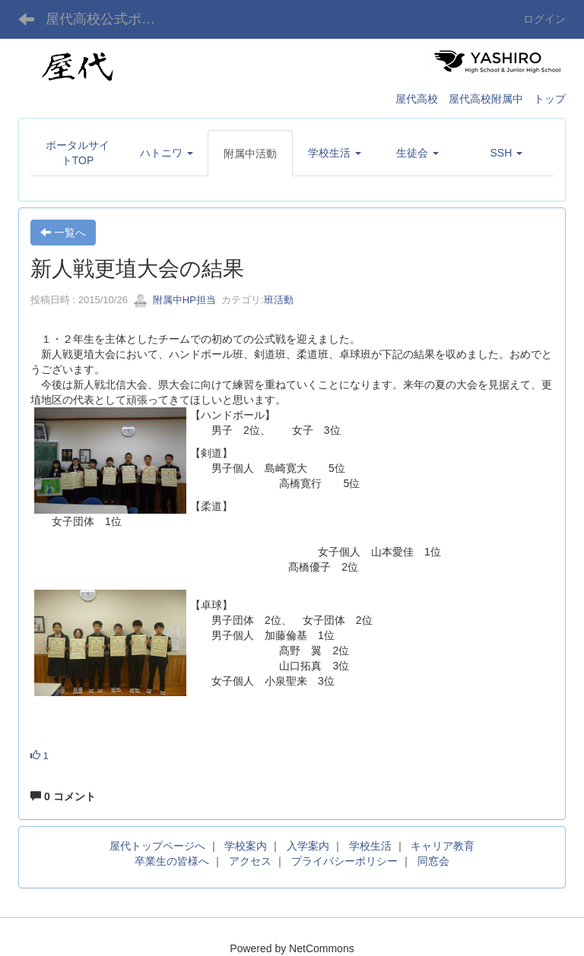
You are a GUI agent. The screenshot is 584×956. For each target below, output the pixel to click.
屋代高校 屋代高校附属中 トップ (480, 99)
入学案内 (308, 846)
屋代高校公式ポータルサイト (110, 19)
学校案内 (245, 846)
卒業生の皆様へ (172, 861)
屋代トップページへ (157, 846)
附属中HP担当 (174, 299)
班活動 (279, 299)
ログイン (544, 19)
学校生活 (370, 846)
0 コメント (63, 796)
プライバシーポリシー (344, 861)
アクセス (250, 861)
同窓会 (433, 861)
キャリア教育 (442, 846)
